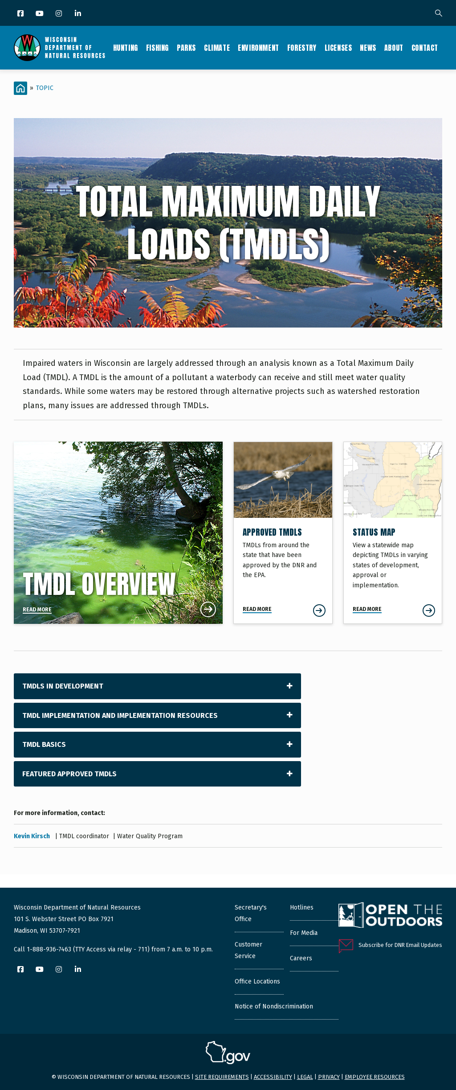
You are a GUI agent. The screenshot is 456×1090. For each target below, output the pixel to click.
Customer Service (248, 950)
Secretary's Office (251, 913)
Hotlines (302, 907)
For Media (304, 933)
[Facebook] (21, 14)
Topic (44, 88)
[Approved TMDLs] (283, 532)
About (393, 47)
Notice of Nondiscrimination (274, 1006)
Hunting (125, 47)
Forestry (302, 47)
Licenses (338, 47)
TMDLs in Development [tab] (62, 686)
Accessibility (273, 1077)
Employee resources (375, 1077)
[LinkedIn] (78, 14)
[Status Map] (393, 532)
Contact (424, 47)
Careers (301, 958)
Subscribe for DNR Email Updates (400, 945)
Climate (217, 47)
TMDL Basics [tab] (44, 744)
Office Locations (257, 981)
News (368, 47)
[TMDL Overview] (118, 533)
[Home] (20, 88)
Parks (186, 47)
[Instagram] (59, 14)
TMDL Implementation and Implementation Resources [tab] (120, 715)
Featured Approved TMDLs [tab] (69, 774)
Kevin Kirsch (32, 836)
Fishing (157, 47)
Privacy (329, 1077)
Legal (305, 1077)
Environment (258, 47)
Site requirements (222, 1077)
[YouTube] (40, 14)
